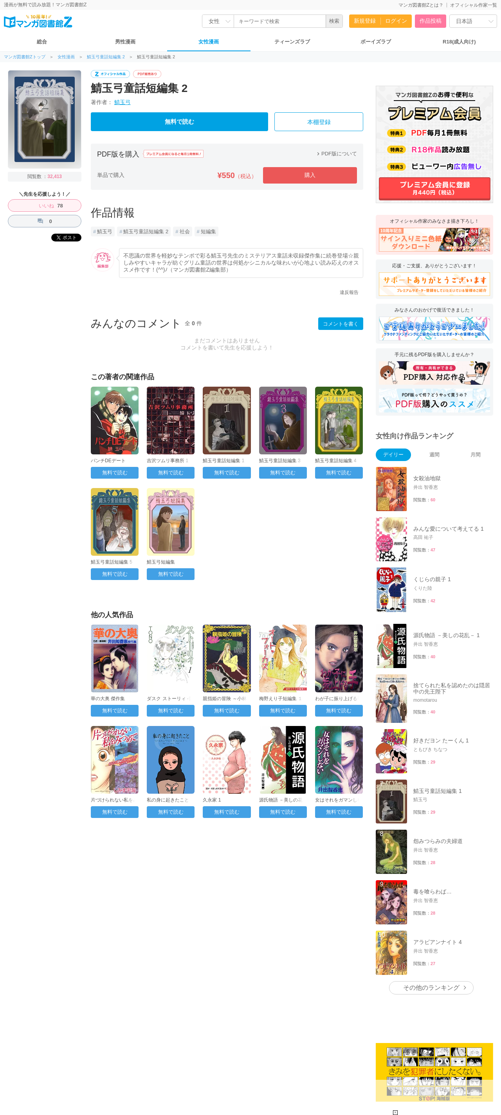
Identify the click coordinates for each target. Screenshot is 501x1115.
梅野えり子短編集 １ (281, 698)
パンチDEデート (108, 460)
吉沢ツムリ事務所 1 (167, 460)
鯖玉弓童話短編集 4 (336, 460)
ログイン (396, 21)
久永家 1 (212, 800)
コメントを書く (341, 324)
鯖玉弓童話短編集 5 (111, 562)
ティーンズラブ (292, 42)
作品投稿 (431, 21)
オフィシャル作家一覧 (473, 5)
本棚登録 (319, 122)
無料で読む (179, 122)
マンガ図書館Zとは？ (420, 5)
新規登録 (365, 21)
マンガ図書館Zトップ (24, 57)
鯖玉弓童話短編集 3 (280, 460)
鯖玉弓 (122, 102)
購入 (310, 175)
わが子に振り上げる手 (338, 698)
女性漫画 (208, 42)
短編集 (208, 231)
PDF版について (336, 154)
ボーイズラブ (375, 42)
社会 (185, 231)
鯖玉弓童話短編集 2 (106, 57)
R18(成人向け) (459, 42)
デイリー (393, 455)
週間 (434, 455)
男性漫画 (125, 42)
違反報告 (349, 292)
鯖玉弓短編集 (161, 562)
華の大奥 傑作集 (108, 698)
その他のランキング (431, 987)
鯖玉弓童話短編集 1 (223, 460)
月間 (475, 455)
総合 (42, 42)
